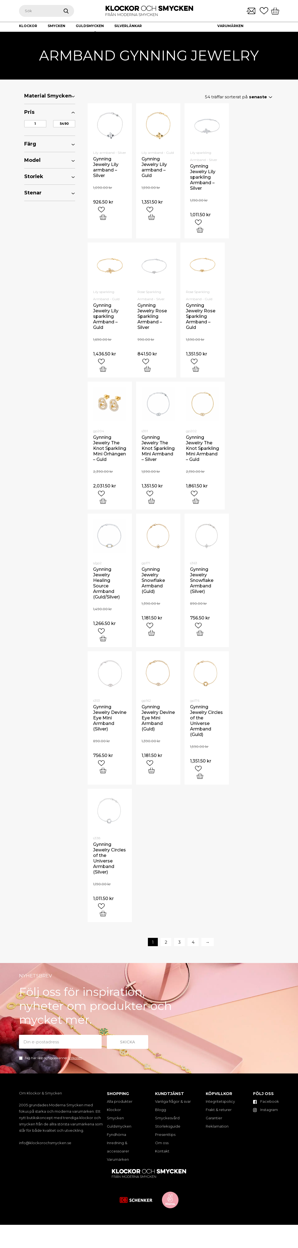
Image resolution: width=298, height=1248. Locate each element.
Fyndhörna (116, 1134)
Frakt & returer (219, 1109)
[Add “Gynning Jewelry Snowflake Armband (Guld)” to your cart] (151, 633)
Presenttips (165, 1134)
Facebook (266, 1101)
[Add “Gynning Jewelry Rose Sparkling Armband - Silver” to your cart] (147, 369)
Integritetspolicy (220, 1101)
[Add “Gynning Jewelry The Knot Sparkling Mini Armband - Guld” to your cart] (196, 501)
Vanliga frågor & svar (173, 1101)
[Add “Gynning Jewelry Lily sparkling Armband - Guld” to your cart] (103, 369)
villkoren (75, 1058)
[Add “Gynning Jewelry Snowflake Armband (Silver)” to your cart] (200, 633)
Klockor (114, 1109)
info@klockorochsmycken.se (45, 1143)
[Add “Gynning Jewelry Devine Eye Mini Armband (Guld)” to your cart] (151, 770)
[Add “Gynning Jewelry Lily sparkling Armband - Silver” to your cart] (200, 230)
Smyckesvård (167, 1118)
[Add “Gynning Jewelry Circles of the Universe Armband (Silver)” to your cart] (103, 913)
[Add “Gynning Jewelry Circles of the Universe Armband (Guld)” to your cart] (200, 776)
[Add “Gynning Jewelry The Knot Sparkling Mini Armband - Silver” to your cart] (151, 501)
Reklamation (217, 1126)
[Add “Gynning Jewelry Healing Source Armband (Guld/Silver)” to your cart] (103, 638)
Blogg (160, 1109)
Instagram (265, 1109)
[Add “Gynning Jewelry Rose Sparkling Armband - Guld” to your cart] (196, 369)
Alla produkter (119, 1101)
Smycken (115, 1118)
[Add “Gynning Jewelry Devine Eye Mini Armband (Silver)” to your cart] (103, 770)
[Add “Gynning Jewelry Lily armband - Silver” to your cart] (103, 217)
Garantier (214, 1118)
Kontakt (252, 33)
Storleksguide (167, 1126)
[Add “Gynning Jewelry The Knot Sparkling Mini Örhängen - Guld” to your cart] (103, 501)
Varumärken (230, 26)
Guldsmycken (119, 1126)
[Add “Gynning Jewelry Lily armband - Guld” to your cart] (151, 217)
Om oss (224, 33)
